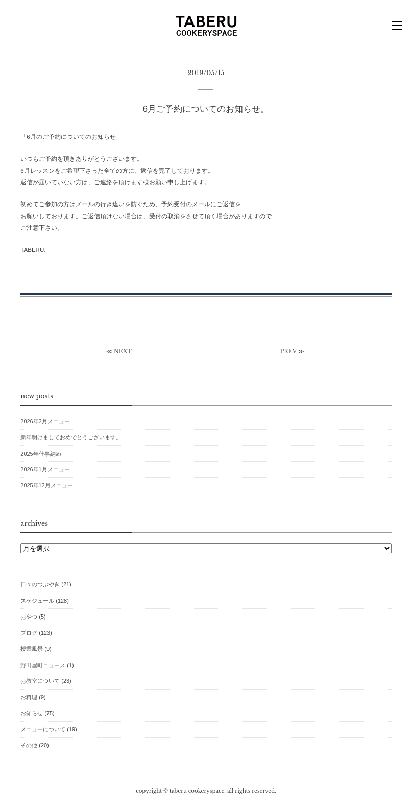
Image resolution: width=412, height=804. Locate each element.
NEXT (123, 351)
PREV (288, 351)
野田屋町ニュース (42, 665)
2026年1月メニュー (44, 469)
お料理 (28, 697)
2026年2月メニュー (44, 421)
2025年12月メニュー (46, 485)
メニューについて (42, 729)
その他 (28, 745)
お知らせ (31, 713)
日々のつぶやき (40, 584)
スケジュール (37, 601)
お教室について (40, 681)
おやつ (28, 616)
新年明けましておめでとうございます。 (71, 437)
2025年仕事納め (40, 454)
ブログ (28, 633)
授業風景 (31, 649)
